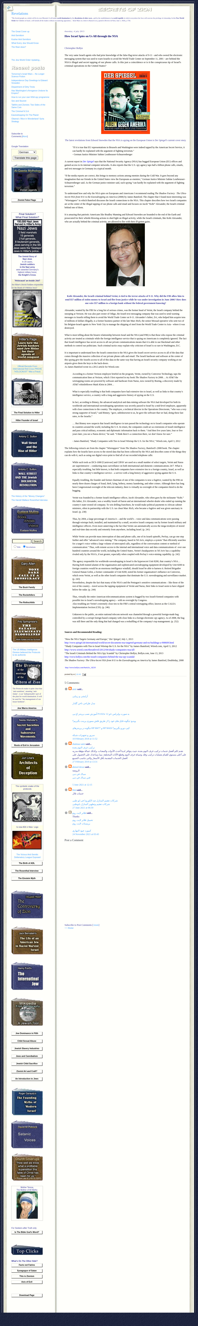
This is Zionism (26, 1276)
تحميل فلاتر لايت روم (82, 820)
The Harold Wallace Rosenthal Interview (29, 500)
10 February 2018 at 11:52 (84, 738)
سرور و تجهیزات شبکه (83, 735)
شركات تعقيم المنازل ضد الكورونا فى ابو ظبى (95, 800)
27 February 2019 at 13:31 (84, 761)
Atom (24, 136)
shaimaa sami (78, 744)
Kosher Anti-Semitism (21, 39)
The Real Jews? (18, 47)
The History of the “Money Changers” (28, 496)
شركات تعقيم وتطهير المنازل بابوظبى (91, 804)
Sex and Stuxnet (18, 101)
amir (74, 689)
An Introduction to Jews (26, 1079)
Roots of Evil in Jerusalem (27, 745)
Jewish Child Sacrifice (27, 1064)
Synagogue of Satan (27, 1271)
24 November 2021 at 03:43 (85, 834)
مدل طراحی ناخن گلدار (83, 703)
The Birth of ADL (27, 863)
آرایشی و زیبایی (80, 696)
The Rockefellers (27, 595)
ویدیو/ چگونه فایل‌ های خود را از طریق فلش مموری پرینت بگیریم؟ (104, 721)
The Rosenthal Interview (27, 871)
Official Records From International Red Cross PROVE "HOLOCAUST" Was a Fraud (27, 369)
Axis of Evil (26, 1282)
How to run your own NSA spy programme (30, 97)
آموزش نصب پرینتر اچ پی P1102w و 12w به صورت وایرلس (100, 714)
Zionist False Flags (27, 200)
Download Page (26, 1295)
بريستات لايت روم (81, 823)
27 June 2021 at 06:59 (82, 807)
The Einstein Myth (26, 878)
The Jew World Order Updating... (26, 60)
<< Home (69, 928)
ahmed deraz (78, 767)
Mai (74, 790)
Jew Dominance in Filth (27, 1033)
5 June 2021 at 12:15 (82, 784)
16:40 (78, 674)
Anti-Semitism (17, 35)
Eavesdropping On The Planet (25, 115)
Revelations (19, 14)
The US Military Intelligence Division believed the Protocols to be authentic (26, 652)
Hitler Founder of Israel (27, 420)
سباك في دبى (79, 774)
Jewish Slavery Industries (26, 1048)
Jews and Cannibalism (27, 1056)
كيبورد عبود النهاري (81, 830)
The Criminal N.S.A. (20, 111)
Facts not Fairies (27, 1265)
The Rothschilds (27, 602)
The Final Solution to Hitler (27, 413)
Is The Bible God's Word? (27, 1232)
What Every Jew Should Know (25, 43)
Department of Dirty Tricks (23, 87)
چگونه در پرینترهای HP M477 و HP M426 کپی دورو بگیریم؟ (101, 728)
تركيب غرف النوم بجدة (83, 747)
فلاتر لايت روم (79, 813)
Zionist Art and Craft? (27, 1071)
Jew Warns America (26, 708)
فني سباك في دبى (81, 777)
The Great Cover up (20, 31)
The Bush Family (27, 587)
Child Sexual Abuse (26, 1041)
